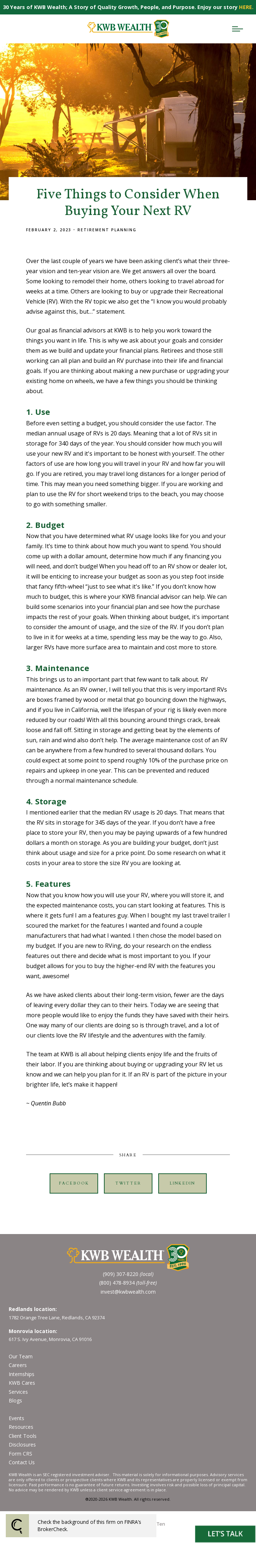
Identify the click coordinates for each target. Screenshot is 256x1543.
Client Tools (23, 1435)
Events (16, 1418)
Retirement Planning (107, 229)
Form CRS (20, 1453)
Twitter (128, 1183)
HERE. (246, 7)
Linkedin (182, 1183)
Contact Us (22, 1462)
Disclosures (22, 1444)
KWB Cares (22, 1382)
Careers (18, 1365)
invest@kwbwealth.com (128, 1291)
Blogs (15, 1400)
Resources (21, 1426)
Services (18, 1391)
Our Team (21, 1356)
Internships (21, 1374)
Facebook (74, 1183)
